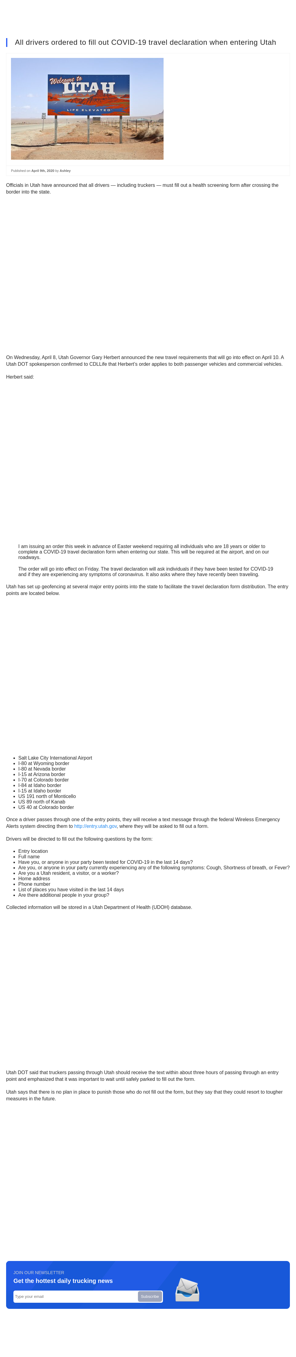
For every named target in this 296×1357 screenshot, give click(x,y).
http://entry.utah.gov (95, 826)
